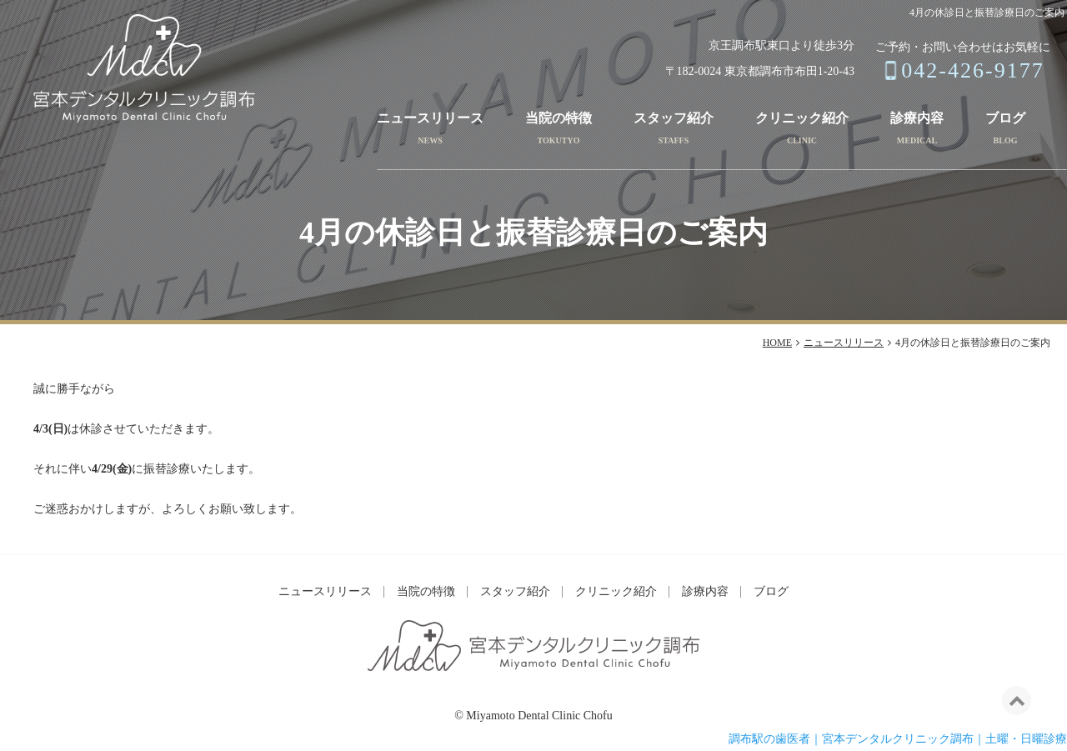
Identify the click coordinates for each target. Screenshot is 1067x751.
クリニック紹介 (802, 118)
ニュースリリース (430, 118)
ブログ (1005, 118)
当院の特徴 (558, 118)
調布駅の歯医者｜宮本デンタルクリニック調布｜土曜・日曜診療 (898, 739)
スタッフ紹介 (674, 118)
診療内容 (917, 118)
